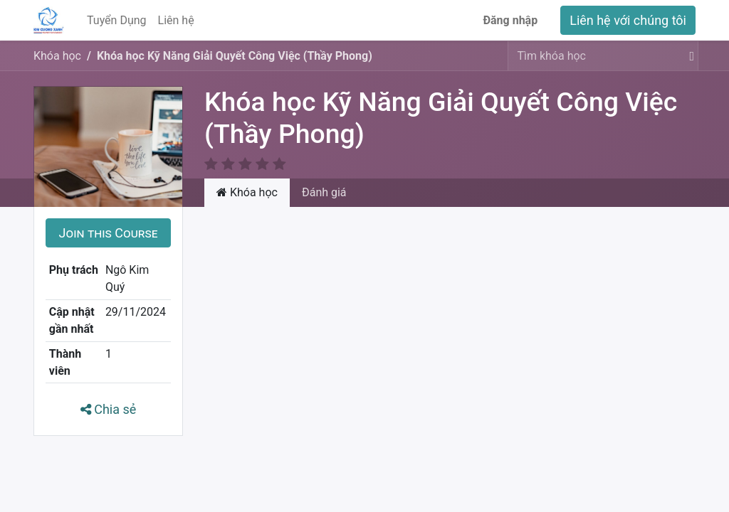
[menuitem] (116, 20)
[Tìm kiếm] (689, 55)
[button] (108, 215)
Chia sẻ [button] (108, 392)
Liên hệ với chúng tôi (628, 20)
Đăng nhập (510, 20)
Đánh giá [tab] (324, 175)
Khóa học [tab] (247, 175)
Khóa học (57, 56)
